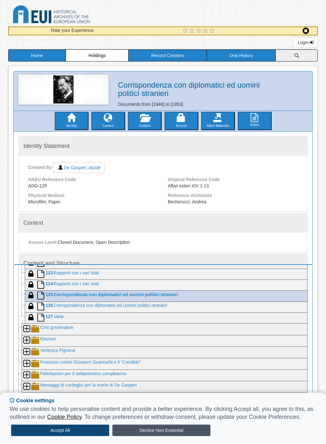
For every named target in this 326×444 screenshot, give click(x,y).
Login (306, 42)
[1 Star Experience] (186, 31)
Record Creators (167, 55)
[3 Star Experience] (199, 31)
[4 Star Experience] (206, 31)
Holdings (97, 55)
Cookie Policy (64, 417)
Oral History (241, 55)
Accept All (60, 430)
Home (37, 55)
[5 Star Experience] (212, 31)
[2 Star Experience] (192, 31)
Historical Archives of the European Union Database (69, 15)
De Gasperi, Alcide (79, 167)
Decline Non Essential (161, 430)
